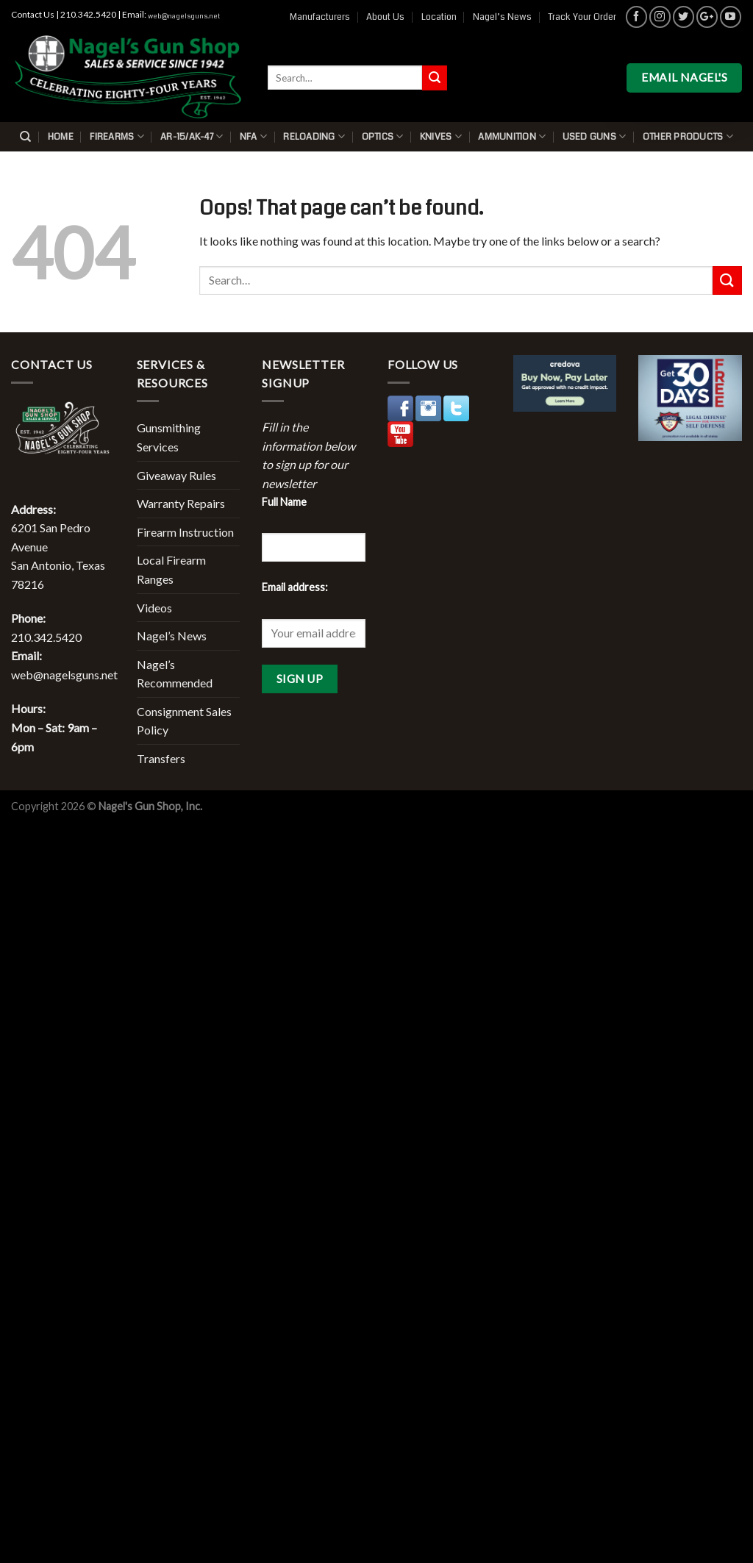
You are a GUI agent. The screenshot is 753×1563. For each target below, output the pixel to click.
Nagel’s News (502, 17)
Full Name (284, 502)
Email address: (295, 587)
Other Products (688, 136)
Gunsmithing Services (169, 437)
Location (439, 17)
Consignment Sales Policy (184, 720)
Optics (383, 136)
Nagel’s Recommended (175, 673)
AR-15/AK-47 (191, 136)
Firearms (117, 136)
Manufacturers (320, 17)
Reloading (314, 136)
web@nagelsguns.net (184, 16)
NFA (253, 136)
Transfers (161, 758)
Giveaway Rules (176, 475)
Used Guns (595, 136)
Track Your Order (582, 17)
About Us (385, 17)
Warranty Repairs (181, 503)
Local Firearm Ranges (171, 569)
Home (61, 136)
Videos (154, 608)
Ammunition (512, 136)
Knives (441, 136)
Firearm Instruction (185, 532)
